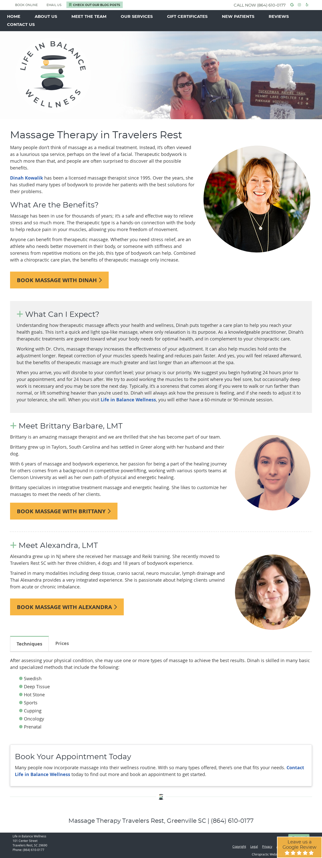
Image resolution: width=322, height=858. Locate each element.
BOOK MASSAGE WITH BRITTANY (64, 511)
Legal (254, 846)
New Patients (238, 17)
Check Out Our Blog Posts (94, 5)
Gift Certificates (187, 17)
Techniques (29, 644)
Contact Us (21, 25)
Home (13, 17)
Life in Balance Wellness (128, 400)
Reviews (279, 17)
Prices (62, 643)
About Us (46, 17)
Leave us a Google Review (299, 847)
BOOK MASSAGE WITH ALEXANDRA (67, 607)
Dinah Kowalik (26, 178)
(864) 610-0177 (271, 5)
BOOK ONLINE (26, 5)
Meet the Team (88, 17)
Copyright (239, 846)
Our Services (137, 17)
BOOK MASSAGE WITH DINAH (59, 280)
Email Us (54, 5)
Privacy (267, 846)
